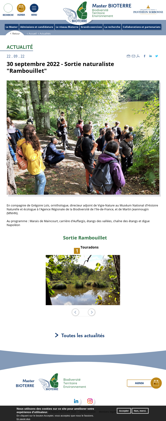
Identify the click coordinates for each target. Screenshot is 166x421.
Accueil (33, 33)
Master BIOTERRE (111, 5)
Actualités (45, 33)
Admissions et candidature (36, 26)
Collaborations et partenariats (141, 26)
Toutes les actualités (83, 335)
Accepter (124, 411)
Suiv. (91, 312)
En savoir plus (23, 419)
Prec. (75, 312)
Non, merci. (140, 411)
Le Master (12, 26)
